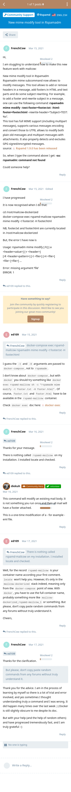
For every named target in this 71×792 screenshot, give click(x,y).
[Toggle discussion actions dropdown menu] (67, 4)
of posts (35, 4)
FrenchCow (17, 345)
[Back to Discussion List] (4, 4)
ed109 (11, 440)
